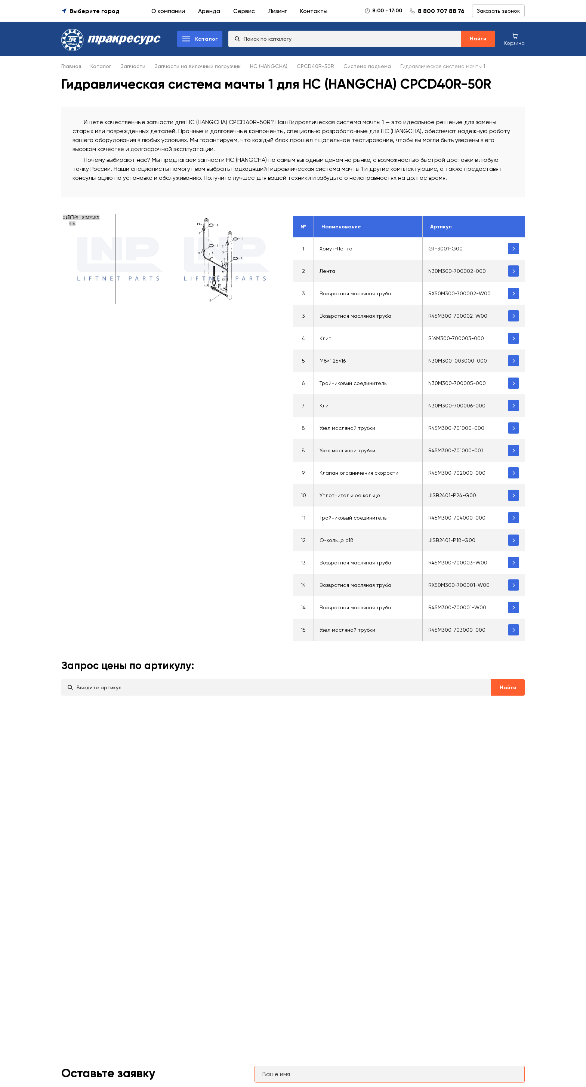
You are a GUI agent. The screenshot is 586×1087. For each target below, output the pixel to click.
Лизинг (277, 11)
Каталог (100, 66)
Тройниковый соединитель (353, 383)
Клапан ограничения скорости (359, 473)
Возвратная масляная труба (355, 293)
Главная (71, 66)
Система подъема (367, 66)
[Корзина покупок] (514, 38)
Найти (478, 39)
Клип (325, 338)
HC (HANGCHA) (268, 66)
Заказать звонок (498, 11)
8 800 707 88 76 (441, 11)
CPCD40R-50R (315, 66)
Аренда (209, 11)
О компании (168, 11)
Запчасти (133, 66)
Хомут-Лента (336, 249)
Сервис (244, 11)
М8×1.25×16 (333, 361)
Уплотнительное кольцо (350, 495)
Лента (327, 271)
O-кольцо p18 (337, 540)
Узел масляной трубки (347, 428)
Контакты (313, 11)
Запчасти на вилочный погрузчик (198, 66)
